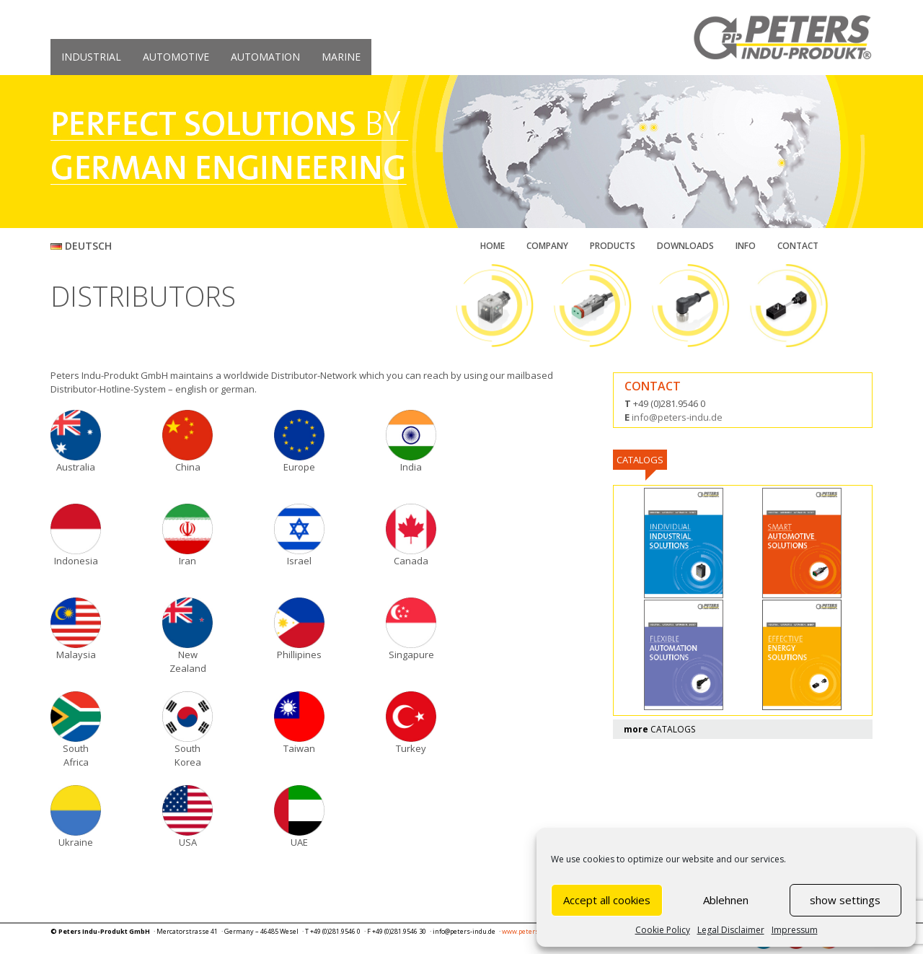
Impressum (795, 930)
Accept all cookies (606, 900)
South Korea (188, 755)
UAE (299, 842)
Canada (411, 560)
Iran (187, 560)
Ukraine (75, 842)
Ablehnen (725, 900)
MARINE (341, 57)
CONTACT (797, 246)
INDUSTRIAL (91, 57)
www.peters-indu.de (533, 931)
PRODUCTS (612, 246)
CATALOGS (659, 729)
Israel (299, 560)
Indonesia (76, 560)
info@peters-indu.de (677, 417)
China (187, 466)
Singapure (411, 654)
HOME (492, 246)
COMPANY (547, 246)
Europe (299, 466)
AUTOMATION (265, 57)
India (411, 466)
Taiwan (299, 748)
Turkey (411, 748)
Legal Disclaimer (730, 930)
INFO (746, 246)
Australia (75, 466)
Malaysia (76, 654)
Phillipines (299, 654)
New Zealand (187, 661)
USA (188, 842)
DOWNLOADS (685, 246)
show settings (845, 900)
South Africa (76, 755)
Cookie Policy (662, 930)
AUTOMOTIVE (176, 57)
